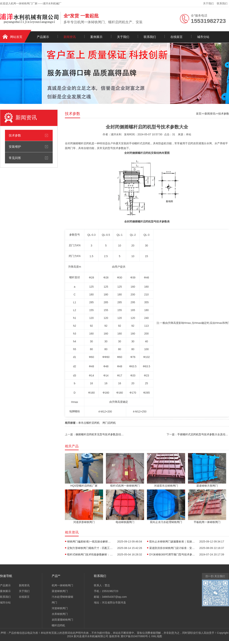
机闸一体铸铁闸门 (62, 585)
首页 (198, 113)
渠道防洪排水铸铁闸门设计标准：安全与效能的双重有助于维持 (172, 548)
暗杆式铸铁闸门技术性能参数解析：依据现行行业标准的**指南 (90, 554)
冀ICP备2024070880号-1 (135, 636)
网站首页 (16, 37)
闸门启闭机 (109, 422)
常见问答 (15, 158)
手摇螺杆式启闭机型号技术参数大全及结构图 (203, 434)
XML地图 (156, 636)
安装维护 (15, 146)
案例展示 (96, 37)
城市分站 (203, 37)
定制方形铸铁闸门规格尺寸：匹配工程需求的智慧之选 (90, 548)
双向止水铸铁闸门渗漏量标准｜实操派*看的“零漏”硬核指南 (172, 541)
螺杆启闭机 (58, 625)
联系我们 (222, 3)
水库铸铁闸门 (60, 613)
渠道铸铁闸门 (60, 591)
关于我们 (208, 3)
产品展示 (43, 37)
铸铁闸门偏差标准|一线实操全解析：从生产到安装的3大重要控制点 (90, 541)
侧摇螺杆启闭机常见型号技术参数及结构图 (100, 434)
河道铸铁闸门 (60, 608)
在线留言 (176, 37)
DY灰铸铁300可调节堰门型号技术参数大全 (172, 554)
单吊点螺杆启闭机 (89, 422)
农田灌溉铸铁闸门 (62, 619)
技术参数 (15, 135)
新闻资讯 (70, 37)
